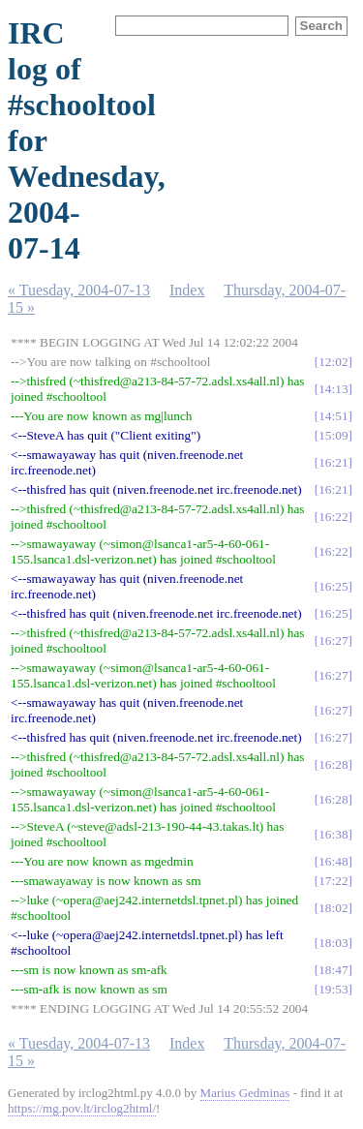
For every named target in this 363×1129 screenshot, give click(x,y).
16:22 (333, 516)
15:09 (333, 435)
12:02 (333, 361)
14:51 (333, 416)
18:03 (333, 942)
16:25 (333, 586)
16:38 (333, 834)
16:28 (333, 764)
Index (186, 290)
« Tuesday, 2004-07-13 (79, 290)
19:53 (333, 989)
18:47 (333, 969)
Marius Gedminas (245, 1092)
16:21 (333, 462)
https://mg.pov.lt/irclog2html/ (82, 1108)
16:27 (333, 640)
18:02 (333, 907)
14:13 (333, 388)
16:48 (333, 861)
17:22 (333, 880)
